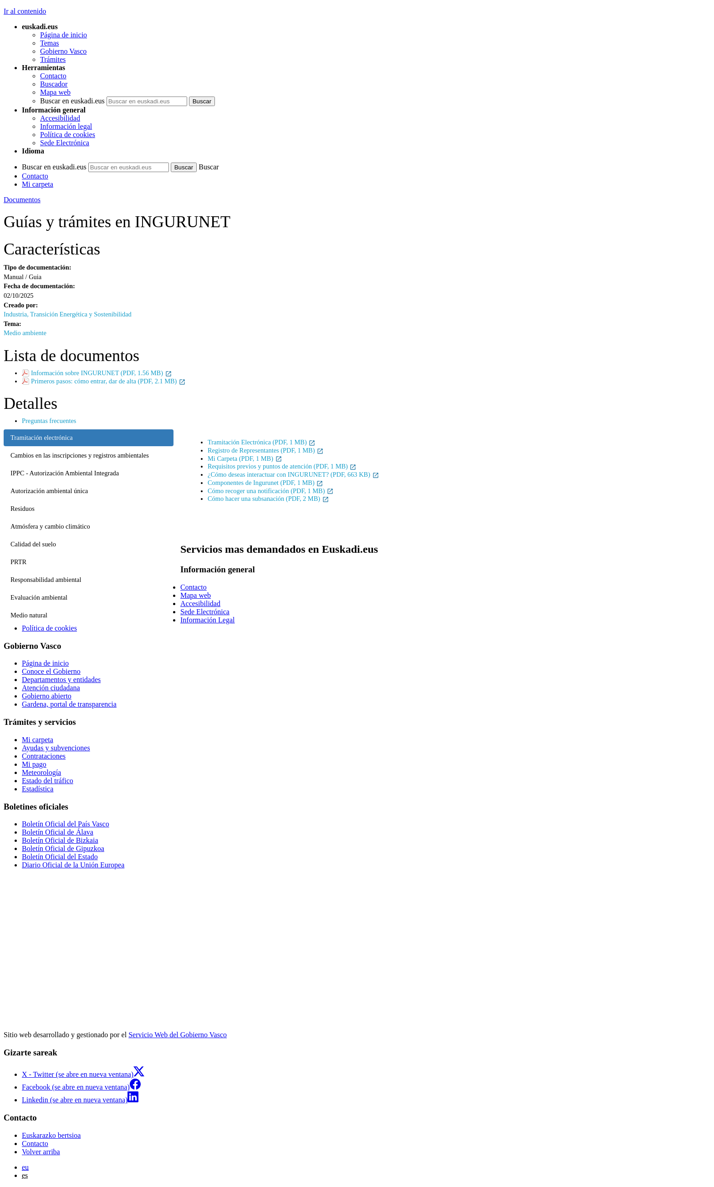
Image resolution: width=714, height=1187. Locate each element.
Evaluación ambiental (38, 597)
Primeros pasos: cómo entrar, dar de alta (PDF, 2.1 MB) (108, 381)
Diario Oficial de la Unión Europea (73, 865)
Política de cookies (67, 134)
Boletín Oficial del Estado (60, 857)
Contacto (53, 76)
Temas (49, 43)
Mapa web (55, 92)
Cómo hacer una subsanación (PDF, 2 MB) (268, 498)
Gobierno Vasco (63, 51)
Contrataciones (44, 756)
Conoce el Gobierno (51, 671)
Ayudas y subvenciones (56, 748)
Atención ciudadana (51, 688)
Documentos (22, 200)
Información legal (66, 126)
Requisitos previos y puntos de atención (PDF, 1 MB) (282, 466)
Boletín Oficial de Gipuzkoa (63, 848)
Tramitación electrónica (41, 437)
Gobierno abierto (46, 696)
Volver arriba (41, 1152)
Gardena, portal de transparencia (69, 704)
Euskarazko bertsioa (51, 1135)
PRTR (18, 561)
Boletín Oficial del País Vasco (65, 824)
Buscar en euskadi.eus (72, 101)
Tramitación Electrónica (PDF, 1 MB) (262, 442)
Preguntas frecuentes (49, 420)
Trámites (53, 59)
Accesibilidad (60, 118)
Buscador (53, 84)
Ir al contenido (25, 11)
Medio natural (28, 615)
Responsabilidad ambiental (45, 579)
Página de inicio (63, 35)
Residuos (22, 508)
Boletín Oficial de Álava (57, 832)
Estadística (37, 789)
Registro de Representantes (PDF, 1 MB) (266, 450)
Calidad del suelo (33, 544)
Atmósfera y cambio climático (50, 526)
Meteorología (41, 772)
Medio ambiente (25, 332)
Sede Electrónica (64, 143)
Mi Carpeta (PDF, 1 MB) (245, 458)
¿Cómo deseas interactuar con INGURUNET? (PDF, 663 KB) (293, 474)
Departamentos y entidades (61, 679)
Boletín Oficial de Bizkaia (60, 840)
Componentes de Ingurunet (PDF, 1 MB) (265, 482)
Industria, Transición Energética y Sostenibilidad (68, 314)
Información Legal (207, 620)
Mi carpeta (37, 184)
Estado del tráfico (47, 781)
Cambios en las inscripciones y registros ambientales (79, 455)
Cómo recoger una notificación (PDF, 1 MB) (271, 490)
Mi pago (34, 764)
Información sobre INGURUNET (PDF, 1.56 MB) (101, 373)
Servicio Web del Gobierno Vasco (177, 1035)
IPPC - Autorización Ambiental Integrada (64, 473)
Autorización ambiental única (49, 490)
